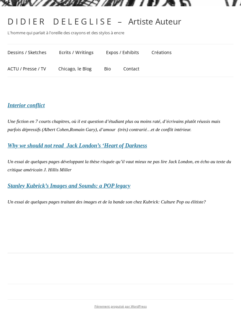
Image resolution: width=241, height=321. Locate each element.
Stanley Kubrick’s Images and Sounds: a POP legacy (69, 186)
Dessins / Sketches (27, 52)
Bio (107, 69)
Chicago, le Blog (75, 69)
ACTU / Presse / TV (27, 69)
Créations (162, 52)
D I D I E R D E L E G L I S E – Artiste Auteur (94, 21)
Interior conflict (26, 105)
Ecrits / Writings (76, 52)
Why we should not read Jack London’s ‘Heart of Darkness (77, 145)
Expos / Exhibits (122, 52)
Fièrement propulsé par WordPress (120, 306)
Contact (131, 69)
